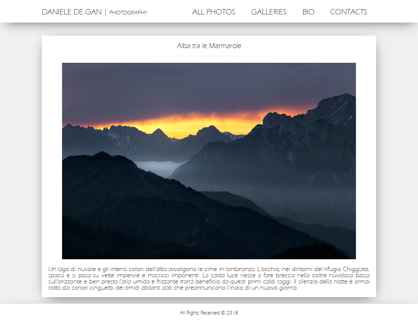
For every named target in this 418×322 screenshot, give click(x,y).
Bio (308, 12)
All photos (213, 12)
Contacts (348, 12)
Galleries (269, 12)
